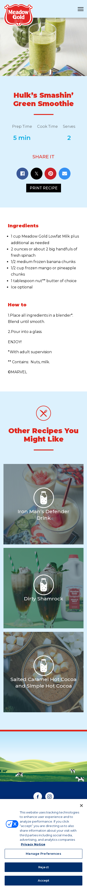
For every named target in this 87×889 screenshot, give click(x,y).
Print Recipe (44, 188)
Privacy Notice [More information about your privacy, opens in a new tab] (33, 846)
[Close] (81, 808)
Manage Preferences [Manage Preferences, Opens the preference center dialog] (43, 856)
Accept (43, 883)
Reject (43, 869)
